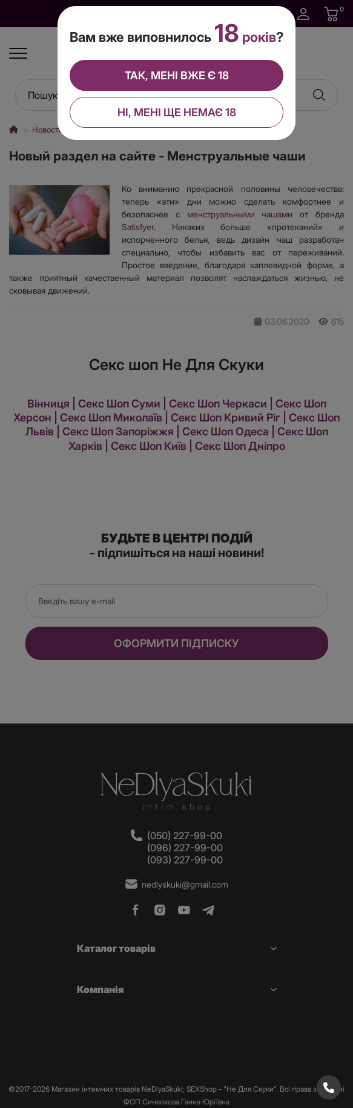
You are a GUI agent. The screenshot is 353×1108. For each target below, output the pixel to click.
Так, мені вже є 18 (177, 75)
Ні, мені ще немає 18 (176, 112)
